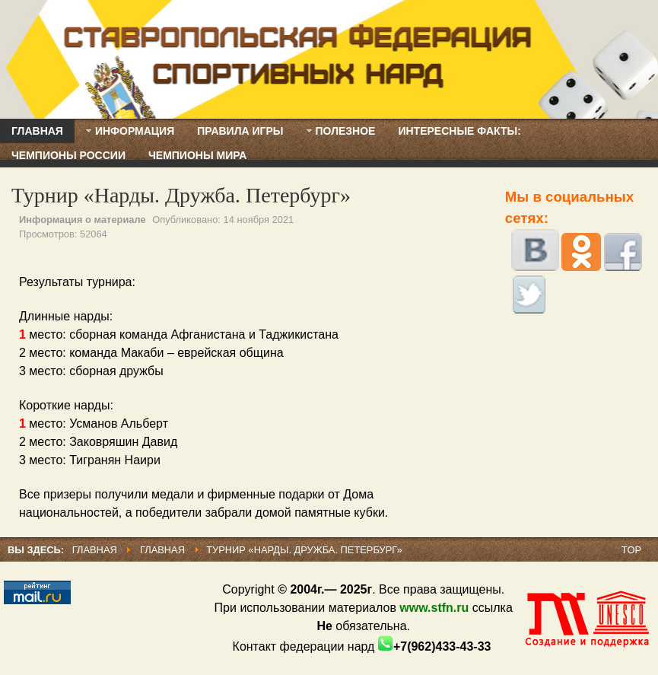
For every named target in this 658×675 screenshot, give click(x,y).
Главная (94, 550)
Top (631, 550)
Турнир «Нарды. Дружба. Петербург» (181, 195)
